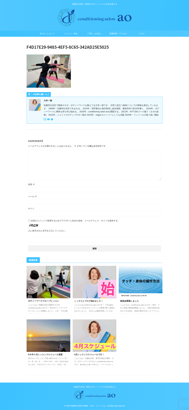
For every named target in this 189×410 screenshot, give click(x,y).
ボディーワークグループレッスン (43, 301)
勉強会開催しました (129, 301)
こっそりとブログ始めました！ (88, 301)
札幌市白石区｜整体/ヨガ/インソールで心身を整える (94, 387)
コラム (142, 33)
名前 (31, 184)
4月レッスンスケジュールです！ (89, 354)
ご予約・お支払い (94, 33)
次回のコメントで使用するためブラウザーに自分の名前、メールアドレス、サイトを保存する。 (75, 220)
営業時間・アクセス (118, 33)
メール (32, 196)
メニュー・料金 (71, 33)
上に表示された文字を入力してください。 (47, 230)
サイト (31, 208)
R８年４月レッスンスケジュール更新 (45, 354)
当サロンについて (47, 33)
